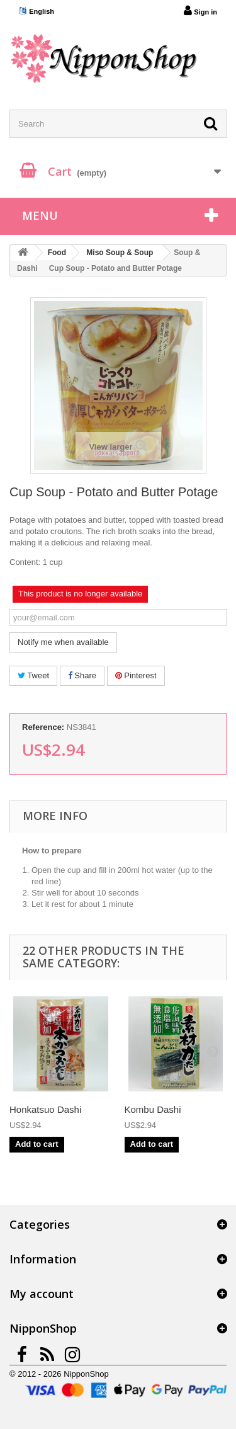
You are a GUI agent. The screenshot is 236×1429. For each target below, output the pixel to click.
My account (41, 1293)
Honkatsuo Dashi (45, 1109)
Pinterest (136, 675)
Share (82, 675)
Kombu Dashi (153, 1109)
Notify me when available (63, 642)
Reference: (43, 727)
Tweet (33, 675)
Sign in (200, 10)
